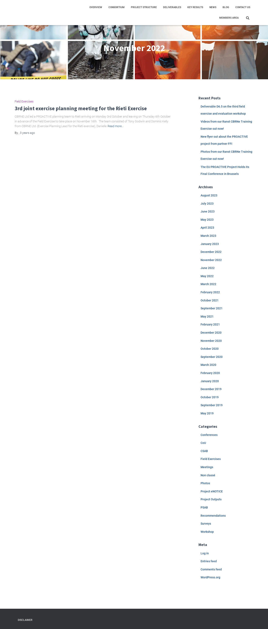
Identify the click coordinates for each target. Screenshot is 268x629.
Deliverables (172, 7)
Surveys (206, 523)
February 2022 (210, 292)
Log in (205, 553)
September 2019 (212, 405)
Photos (205, 483)
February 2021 (210, 324)
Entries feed (209, 561)
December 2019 (211, 389)
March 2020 (208, 364)
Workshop (207, 531)
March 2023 (208, 235)
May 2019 (207, 413)
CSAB (204, 451)
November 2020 (211, 340)
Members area (229, 17)
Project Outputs (211, 499)
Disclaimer (25, 620)
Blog (226, 7)
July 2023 (207, 203)
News (212, 7)
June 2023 (208, 211)
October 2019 (210, 397)
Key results (195, 7)
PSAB (204, 507)
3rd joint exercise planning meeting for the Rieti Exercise (81, 108)
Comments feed (211, 569)
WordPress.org (210, 577)
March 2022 (208, 284)
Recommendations (213, 515)
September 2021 (212, 308)
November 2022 (211, 260)
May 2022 (207, 276)
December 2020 (211, 332)
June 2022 (208, 268)
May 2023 (207, 219)
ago (27, 133)
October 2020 (210, 348)
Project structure (144, 7)
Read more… (116, 126)
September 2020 (212, 357)
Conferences (209, 435)
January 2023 (210, 244)
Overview (95, 7)
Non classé (208, 475)
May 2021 (207, 316)
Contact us (242, 7)
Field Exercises (24, 101)
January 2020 (210, 381)
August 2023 (209, 195)
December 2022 (211, 252)
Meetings (207, 467)
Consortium (116, 7)
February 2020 (210, 373)
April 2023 (207, 227)
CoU (203, 443)
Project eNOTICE (212, 491)
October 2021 (210, 300)
